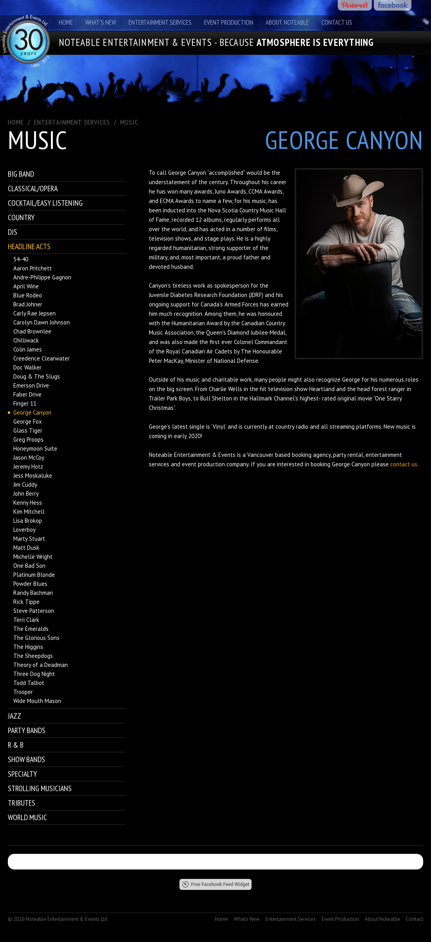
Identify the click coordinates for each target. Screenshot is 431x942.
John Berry (26, 493)
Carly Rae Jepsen (34, 313)
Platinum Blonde (34, 574)
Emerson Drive (31, 385)
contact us (403, 464)
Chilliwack (26, 340)
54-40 (20, 259)
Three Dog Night (34, 674)
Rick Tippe (26, 601)
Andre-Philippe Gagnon (42, 277)
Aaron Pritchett (32, 268)
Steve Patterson (33, 610)
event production (203, 464)
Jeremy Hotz (28, 466)
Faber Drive (27, 394)
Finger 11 (24, 403)
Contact (414, 919)
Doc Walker (27, 367)
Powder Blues (30, 583)
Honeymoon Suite (35, 448)
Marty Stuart (29, 538)
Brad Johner (27, 304)
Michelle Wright (33, 556)
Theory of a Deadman (40, 664)
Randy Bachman (33, 592)
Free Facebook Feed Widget (216, 884)
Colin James (27, 349)
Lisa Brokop (27, 520)
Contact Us (336, 22)
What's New (100, 22)
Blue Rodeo (27, 295)
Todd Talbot (28, 683)
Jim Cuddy (25, 484)
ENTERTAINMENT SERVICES (72, 122)
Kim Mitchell (29, 511)
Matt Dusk (26, 547)
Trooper (23, 692)
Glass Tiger (27, 430)
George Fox (27, 421)
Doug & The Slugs (36, 376)
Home (66, 22)
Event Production (228, 22)
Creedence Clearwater (41, 358)
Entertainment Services (160, 22)
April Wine (26, 286)
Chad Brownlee (32, 331)
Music (129, 122)
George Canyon (32, 412)
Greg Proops (28, 439)
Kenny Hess (27, 502)
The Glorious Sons (36, 637)
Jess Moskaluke (32, 475)
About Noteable (287, 22)
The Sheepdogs (33, 655)
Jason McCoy (28, 457)
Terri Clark (26, 619)
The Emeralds (31, 628)
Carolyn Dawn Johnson (41, 322)
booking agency (311, 454)
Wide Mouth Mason (37, 701)
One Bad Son (29, 565)
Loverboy (24, 529)
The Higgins (28, 646)
